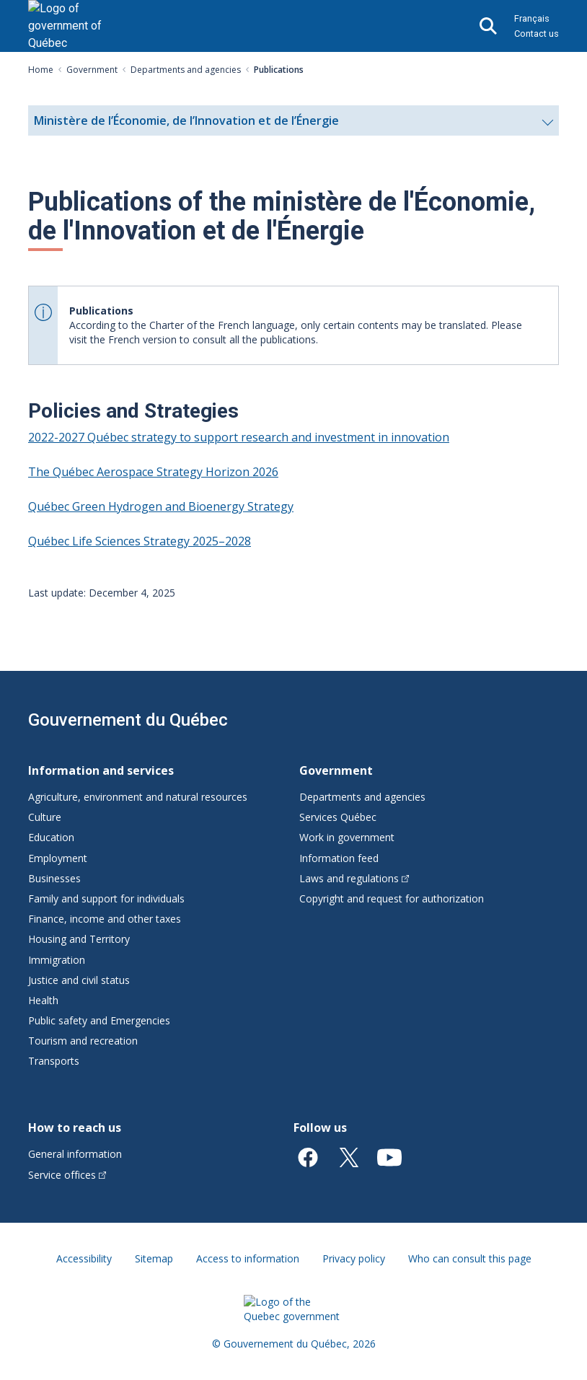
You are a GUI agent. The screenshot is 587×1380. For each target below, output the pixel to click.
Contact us (536, 33)
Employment (57, 858)
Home (40, 69)
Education (51, 837)
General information (75, 1154)
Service (67, 1175)
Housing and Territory (79, 939)
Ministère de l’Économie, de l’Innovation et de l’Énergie (293, 124)
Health (43, 1000)
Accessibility (84, 1258)
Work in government (346, 837)
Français (532, 18)
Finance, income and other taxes (104, 919)
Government (92, 69)
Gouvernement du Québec (128, 720)
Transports (53, 1061)
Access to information (247, 1258)
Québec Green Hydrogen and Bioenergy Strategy (161, 506)
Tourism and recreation (83, 1040)
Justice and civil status (79, 980)
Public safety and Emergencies (99, 1020)
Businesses (54, 878)
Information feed (339, 858)
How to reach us (74, 1127)
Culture (44, 817)
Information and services (101, 770)
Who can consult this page (469, 1258)
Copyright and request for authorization (391, 898)
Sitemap (154, 1258)
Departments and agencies (186, 69)
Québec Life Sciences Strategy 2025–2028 (139, 541)
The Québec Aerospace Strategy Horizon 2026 (153, 472)
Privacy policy (353, 1258)
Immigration (56, 960)
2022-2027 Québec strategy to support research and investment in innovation (238, 437)
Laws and (354, 878)
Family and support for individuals (106, 898)
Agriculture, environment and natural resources (137, 797)
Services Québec (337, 817)
